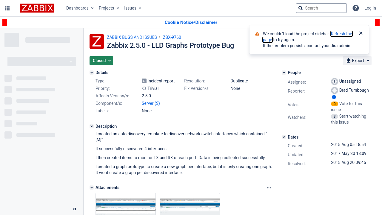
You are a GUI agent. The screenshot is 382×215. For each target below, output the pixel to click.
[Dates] (284, 137)
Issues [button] (130, 8)
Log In (370, 8)
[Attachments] (92, 187)
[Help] (356, 8)
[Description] (92, 126)
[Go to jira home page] (37, 8)
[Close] (361, 34)
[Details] (92, 72)
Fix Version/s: (197, 88)
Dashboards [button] (77, 8)
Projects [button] (106, 8)
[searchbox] (321, 8)
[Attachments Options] (269, 187)
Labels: (102, 110)
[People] (284, 72)
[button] (7, 8)
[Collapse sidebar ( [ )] (74, 209)
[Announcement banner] (191, 22)
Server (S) (151, 103)
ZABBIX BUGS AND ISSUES (132, 37)
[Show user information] (334, 97)
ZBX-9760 (172, 37)
